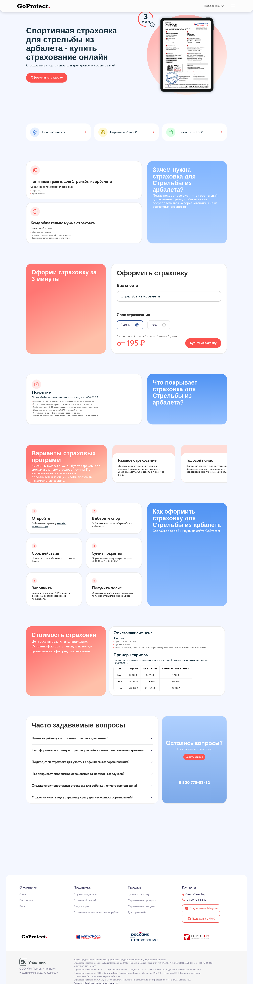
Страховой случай (85, 900)
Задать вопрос (194, 756)
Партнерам (26, 900)
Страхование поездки (141, 906)
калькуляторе (162, 659)
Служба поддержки (85, 894)
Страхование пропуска (142, 900)
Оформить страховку (47, 77)
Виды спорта (82, 906)
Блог (22, 906)
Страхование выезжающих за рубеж (96, 912)
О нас (23, 894)
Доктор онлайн (137, 912)
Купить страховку (203, 341)
